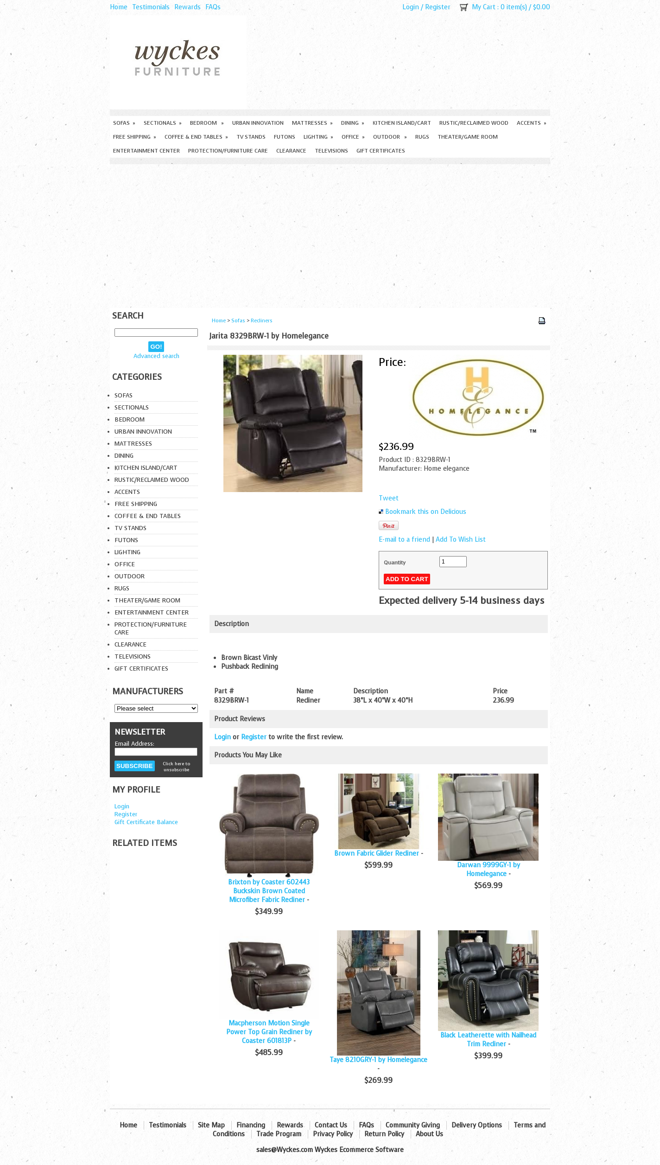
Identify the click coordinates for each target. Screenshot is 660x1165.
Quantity (395, 562)
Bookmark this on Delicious (425, 511)
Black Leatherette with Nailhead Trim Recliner (488, 1040)
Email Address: (134, 744)
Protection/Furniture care (228, 150)
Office (353, 137)
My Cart (483, 7)
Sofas (124, 123)
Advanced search (156, 356)
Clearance (291, 150)
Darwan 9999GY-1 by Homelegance (488, 869)
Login (410, 7)
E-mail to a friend (404, 539)
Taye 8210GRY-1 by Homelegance (378, 1060)
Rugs (422, 137)
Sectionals (163, 123)
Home (118, 7)
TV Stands (251, 137)
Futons (284, 137)
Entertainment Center (146, 150)
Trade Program (278, 1134)
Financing (250, 1125)
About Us (429, 1134)
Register (438, 7)
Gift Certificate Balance (146, 822)
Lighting (318, 137)
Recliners (262, 320)
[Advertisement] (330, 234)
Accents (531, 123)
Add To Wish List (461, 539)
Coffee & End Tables (196, 137)
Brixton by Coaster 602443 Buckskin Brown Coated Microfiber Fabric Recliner (269, 891)
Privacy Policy (333, 1134)
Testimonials (151, 7)
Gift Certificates (380, 150)
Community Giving (413, 1125)
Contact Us (331, 1125)
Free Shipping (134, 137)
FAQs (213, 7)
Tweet (389, 498)
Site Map (211, 1125)
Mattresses (312, 123)
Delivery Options (476, 1125)
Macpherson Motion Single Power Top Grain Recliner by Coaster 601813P (269, 1032)
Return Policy (384, 1134)
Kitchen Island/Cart (402, 123)
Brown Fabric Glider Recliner (376, 853)
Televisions (331, 150)
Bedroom (207, 123)
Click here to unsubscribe (176, 767)
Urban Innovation (258, 123)
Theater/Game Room (468, 137)
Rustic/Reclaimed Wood (473, 123)
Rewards (187, 7)
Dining (352, 123)
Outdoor (390, 137)
